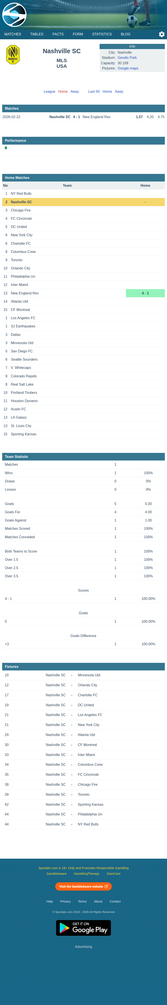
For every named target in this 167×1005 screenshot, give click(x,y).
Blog (125, 34)
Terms (82, 901)
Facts (58, 34)
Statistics (102, 34)
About (98, 901)
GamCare (114, 873)
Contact (115, 901)
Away (74, 91)
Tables (36, 34)
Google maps (128, 68)
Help (49, 901)
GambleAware (57, 873)
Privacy (65, 901)
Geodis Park (127, 57)
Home (107, 91)
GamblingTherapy (86, 873)
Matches (12, 34)
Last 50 (94, 91)
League (49, 91)
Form (78, 34)
